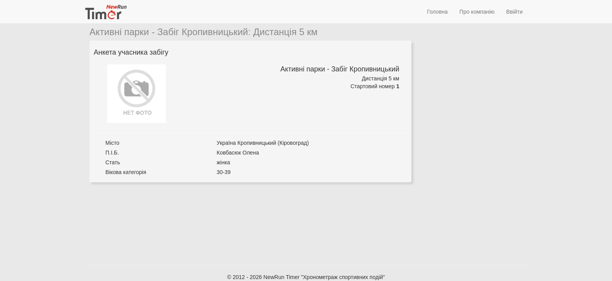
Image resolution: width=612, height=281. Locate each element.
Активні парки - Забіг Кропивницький (168, 32)
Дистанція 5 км (285, 32)
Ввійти (514, 12)
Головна (437, 12)
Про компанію (477, 12)
